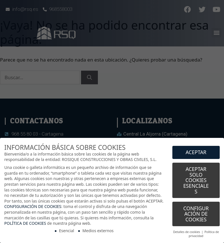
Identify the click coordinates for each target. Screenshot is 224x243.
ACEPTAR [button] (195, 149)
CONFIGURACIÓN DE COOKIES (32, 204)
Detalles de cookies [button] (187, 229)
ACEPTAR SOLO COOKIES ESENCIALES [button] (196, 177)
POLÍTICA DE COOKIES (25, 220)
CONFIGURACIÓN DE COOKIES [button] (196, 211)
